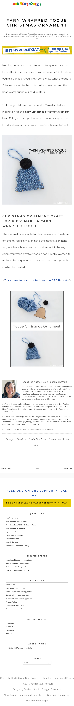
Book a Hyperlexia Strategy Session (19, 592)
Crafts (32, 439)
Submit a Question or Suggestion (19, 598)
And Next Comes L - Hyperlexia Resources (42, 678)
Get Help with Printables (15, 588)
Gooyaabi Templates (58, 695)
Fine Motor (41, 439)
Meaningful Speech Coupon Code (19, 560)
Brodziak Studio (32, 689)
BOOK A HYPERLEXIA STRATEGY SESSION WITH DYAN (37, 503)
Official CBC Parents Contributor (20, 648)
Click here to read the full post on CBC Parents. (37, 280)
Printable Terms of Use (15, 609)
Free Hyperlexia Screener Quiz (17, 528)
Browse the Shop (12, 539)
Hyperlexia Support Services (17, 532)
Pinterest (32, 429)
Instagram (23, 429)
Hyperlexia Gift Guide (14, 535)
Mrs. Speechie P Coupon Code (17, 563)
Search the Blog (12, 542)
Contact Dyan (11, 585)
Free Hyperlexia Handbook (16, 521)
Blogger (43, 700)
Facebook (41, 429)
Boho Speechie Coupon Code (17, 567)
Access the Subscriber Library (17, 546)
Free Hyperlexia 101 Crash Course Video (21, 525)
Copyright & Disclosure (15, 605)
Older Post (68, 468)
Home (37, 468)
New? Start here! (12, 518)
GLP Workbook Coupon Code (17, 570)
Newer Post (6, 468)
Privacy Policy (11, 602)
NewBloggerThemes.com (17, 695)
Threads (49, 429)
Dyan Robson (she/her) (54, 382)
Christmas (22, 439)
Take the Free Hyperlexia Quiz (17, 595)
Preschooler (54, 439)
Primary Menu (67, 4)
